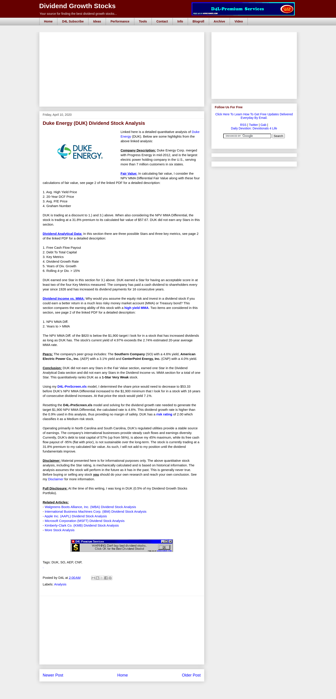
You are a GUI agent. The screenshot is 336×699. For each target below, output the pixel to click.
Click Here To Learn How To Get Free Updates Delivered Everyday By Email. (254, 116)
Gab (263, 125)
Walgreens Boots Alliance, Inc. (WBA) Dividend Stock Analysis (90, 507)
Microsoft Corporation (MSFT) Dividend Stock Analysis (85, 521)
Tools (143, 21)
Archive (219, 21)
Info (180, 21)
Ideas (97, 21)
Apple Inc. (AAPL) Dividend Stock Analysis (76, 516)
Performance (120, 21)
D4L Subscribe (73, 21)
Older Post (191, 675)
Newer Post (53, 675)
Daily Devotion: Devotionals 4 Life (254, 128)
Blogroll (198, 21)
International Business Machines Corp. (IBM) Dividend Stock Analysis (95, 511)
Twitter (253, 125)
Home (48, 21)
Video (239, 21)
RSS (243, 125)
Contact (162, 21)
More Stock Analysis (60, 530)
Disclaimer (56, 479)
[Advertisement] (123, 37)
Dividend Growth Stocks (77, 5)
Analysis (60, 584)
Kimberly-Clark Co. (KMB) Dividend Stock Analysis (82, 525)
